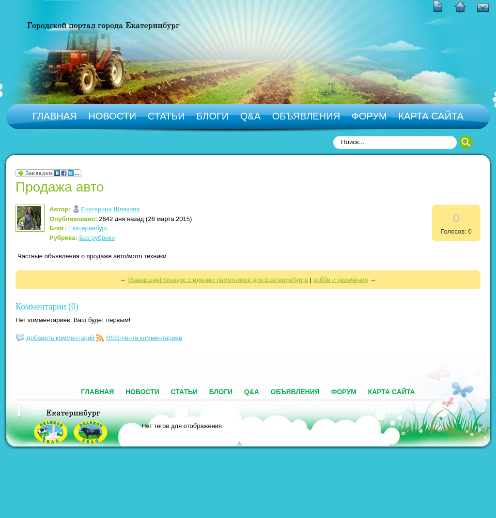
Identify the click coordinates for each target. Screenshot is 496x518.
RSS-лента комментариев (144, 337)
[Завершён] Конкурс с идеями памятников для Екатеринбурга (218, 279)
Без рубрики (97, 237)
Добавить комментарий (60, 337)
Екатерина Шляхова (110, 209)
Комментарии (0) (47, 306)
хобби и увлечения (340, 279)
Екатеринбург (88, 228)
